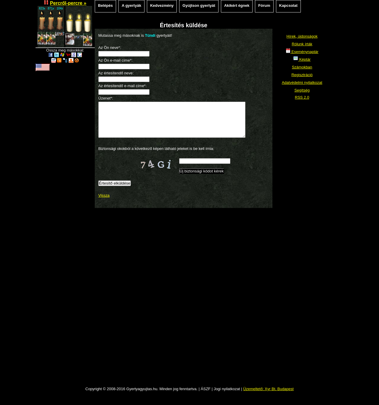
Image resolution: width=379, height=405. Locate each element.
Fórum (264, 5)
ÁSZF (206, 396)
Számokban (302, 67)
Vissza (104, 202)
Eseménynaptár (302, 51)
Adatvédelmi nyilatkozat (302, 82)
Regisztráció (302, 75)
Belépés (105, 5)
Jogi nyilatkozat (227, 396)
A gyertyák (131, 5)
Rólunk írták (302, 44)
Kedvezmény (162, 5)
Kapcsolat (288, 5)
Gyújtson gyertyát (198, 5)
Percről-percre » (68, 3)
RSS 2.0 (302, 97)
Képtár (302, 59)
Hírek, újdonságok (302, 36)
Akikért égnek (236, 5)
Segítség (301, 90)
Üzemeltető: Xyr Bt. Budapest (268, 396)
